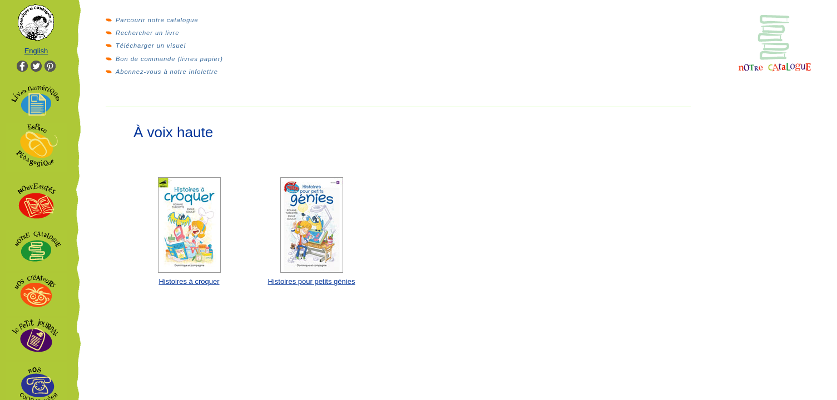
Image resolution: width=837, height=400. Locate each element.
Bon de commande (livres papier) (169, 59)
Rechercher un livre (147, 32)
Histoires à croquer (189, 281)
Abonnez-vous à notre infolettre (167, 71)
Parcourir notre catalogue (157, 20)
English (36, 51)
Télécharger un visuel (151, 45)
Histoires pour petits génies (311, 281)
